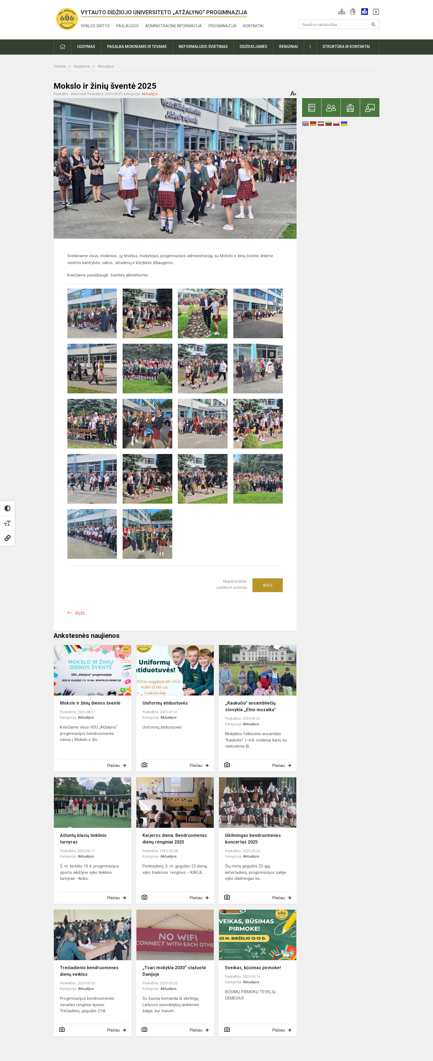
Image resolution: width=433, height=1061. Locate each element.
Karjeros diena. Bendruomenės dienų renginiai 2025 (174, 839)
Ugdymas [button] (86, 46)
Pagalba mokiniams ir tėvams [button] (137, 46)
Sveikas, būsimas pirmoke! (253, 967)
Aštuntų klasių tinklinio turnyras (83, 839)
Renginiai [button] (288, 46)
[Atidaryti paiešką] (373, 24)
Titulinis (60, 66)
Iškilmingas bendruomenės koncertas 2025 (253, 839)
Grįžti (80, 613)
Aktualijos (106, 66)
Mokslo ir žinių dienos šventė (90, 703)
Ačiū (267, 585)
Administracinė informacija (173, 26)
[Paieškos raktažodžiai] (338, 24)
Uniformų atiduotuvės (165, 703)
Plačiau (113, 765)
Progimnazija (222, 26)
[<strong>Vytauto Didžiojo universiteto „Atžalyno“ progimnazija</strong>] (67, 18)
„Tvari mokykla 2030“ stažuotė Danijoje (174, 971)
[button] (341, 11)
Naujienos (82, 66)
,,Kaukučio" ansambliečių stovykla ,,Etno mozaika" (250, 706)
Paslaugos (127, 26)
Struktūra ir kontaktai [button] (346, 46)
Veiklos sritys (95, 26)
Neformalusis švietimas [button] (203, 46)
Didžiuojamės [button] (253, 46)
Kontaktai (253, 26)
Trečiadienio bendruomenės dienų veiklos (89, 971)
